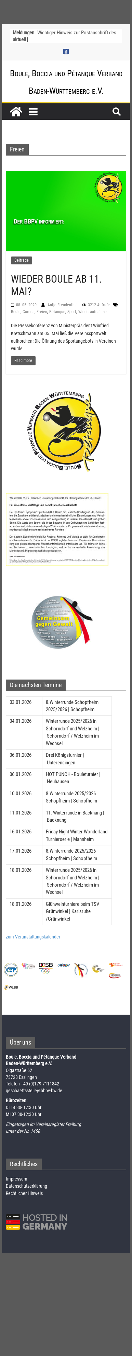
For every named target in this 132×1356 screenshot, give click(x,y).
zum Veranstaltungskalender (33, 936)
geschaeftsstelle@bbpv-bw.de (34, 1090)
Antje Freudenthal (63, 305)
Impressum (16, 1179)
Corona (29, 311)
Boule (16, 311)
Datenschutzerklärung (26, 1186)
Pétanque (57, 311)
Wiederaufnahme (92, 311)
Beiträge (21, 260)
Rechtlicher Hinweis (24, 1193)
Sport (71, 311)
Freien (42, 311)
